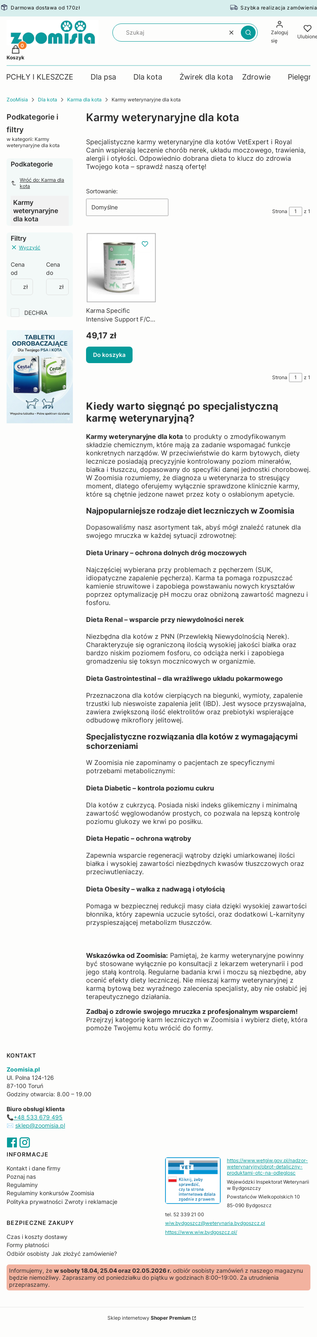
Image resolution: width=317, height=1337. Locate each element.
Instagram (24, 1142)
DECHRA (35, 312)
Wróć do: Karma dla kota (37, 183)
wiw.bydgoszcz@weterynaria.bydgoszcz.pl (215, 1223)
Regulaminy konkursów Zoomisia (50, 1192)
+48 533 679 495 (38, 1117)
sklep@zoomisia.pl (40, 1125)
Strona (279, 211)
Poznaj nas (21, 1176)
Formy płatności (28, 1244)
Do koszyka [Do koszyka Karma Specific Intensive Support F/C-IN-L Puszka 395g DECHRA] (109, 354)
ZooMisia (17, 99)
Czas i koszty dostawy (37, 1236)
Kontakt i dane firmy (34, 1168)
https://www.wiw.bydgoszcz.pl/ (201, 1232)
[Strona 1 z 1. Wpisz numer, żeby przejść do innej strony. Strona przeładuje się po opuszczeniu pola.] (295, 211)
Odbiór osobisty (28, 1253)
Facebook (12, 1142)
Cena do (53, 268)
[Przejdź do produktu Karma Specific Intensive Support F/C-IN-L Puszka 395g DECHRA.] (121, 267)
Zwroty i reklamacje (91, 1201)
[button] (248, 33)
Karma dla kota (84, 99)
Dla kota (47, 99)
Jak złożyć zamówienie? (84, 1253)
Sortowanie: (102, 191)
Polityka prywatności (35, 1201)
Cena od (18, 268)
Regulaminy (22, 1184)
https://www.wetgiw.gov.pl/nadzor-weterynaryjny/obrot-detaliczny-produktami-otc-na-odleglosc (267, 1166)
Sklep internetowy (149, 1318)
